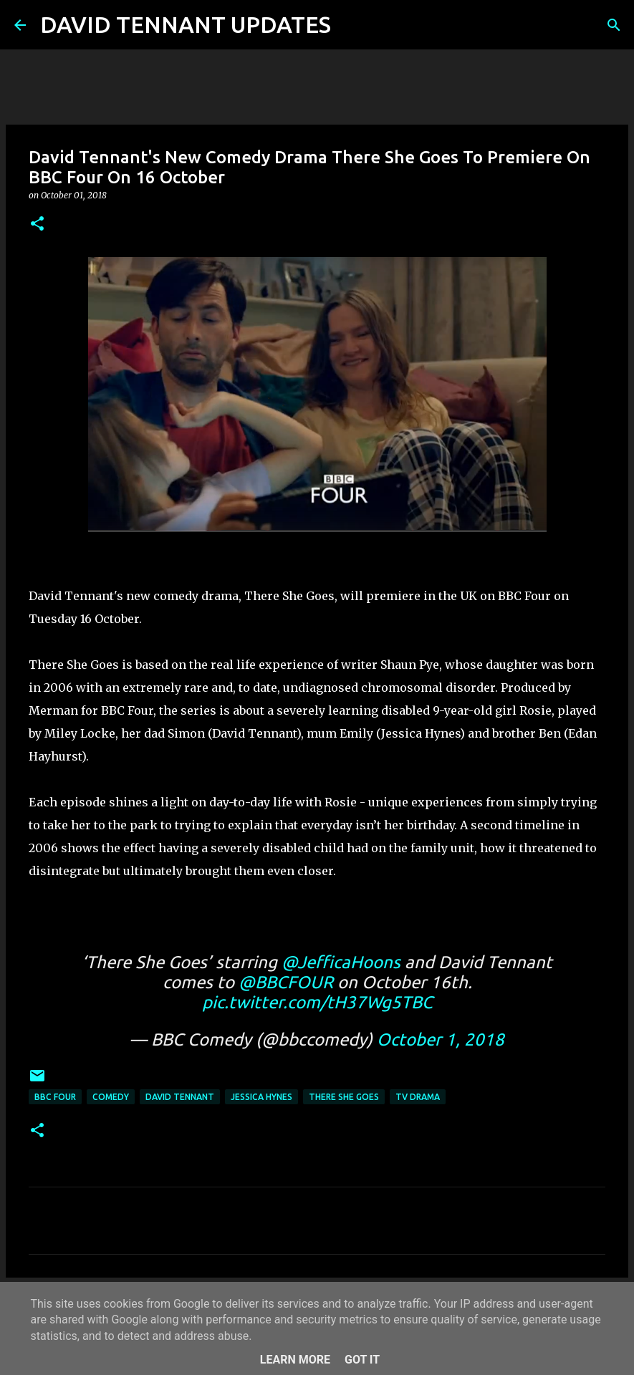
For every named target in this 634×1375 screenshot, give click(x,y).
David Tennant (179, 1096)
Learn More (295, 1359)
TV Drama (417, 1096)
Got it (362, 1359)
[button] (37, 224)
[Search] (351, 25)
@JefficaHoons (341, 962)
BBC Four (55, 1096)
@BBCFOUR (286, 982)
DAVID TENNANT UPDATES (185, 24)
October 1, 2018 (440, 1039)
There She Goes (344, 1096)
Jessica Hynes (261, 1096)
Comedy (110, 1096)
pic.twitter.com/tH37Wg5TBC (317, 1002)
